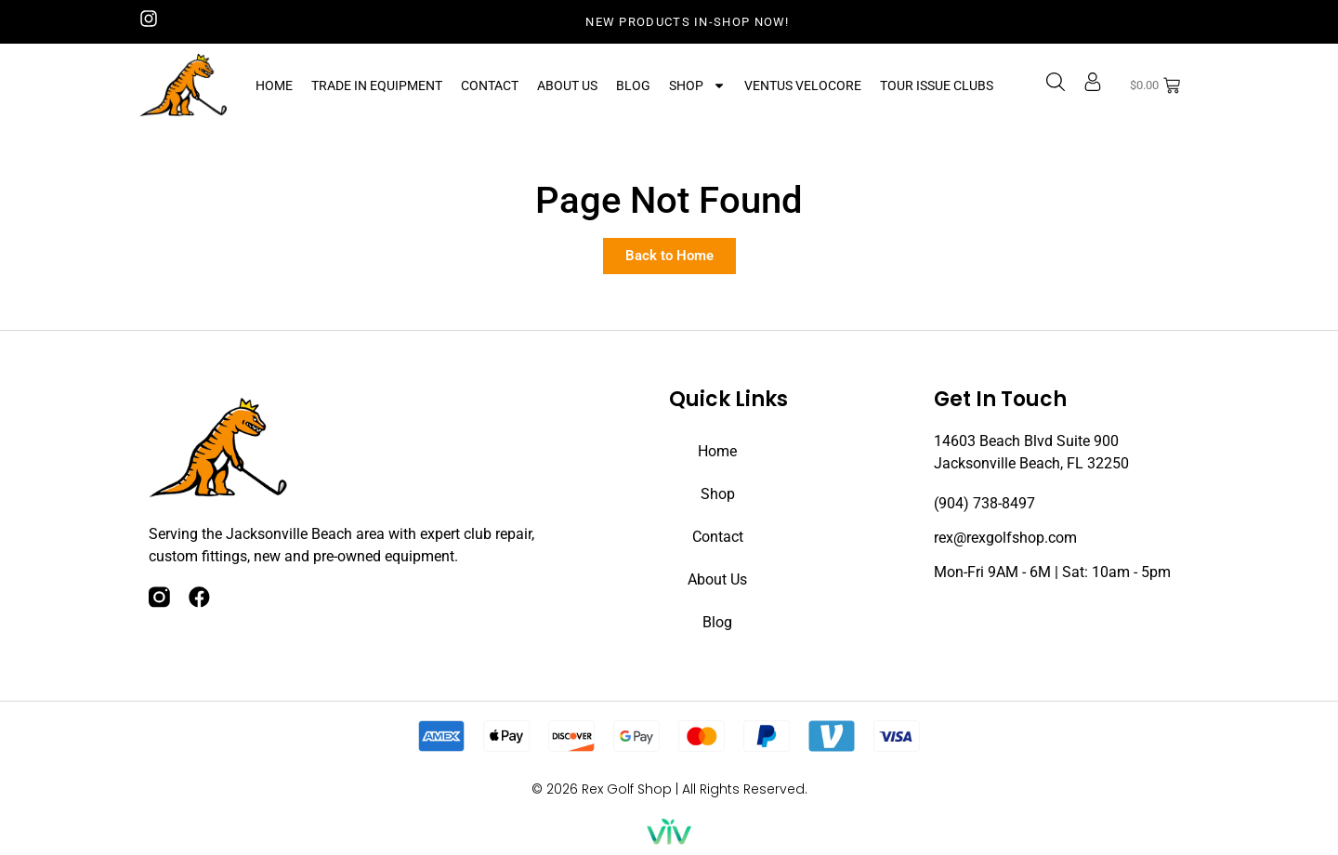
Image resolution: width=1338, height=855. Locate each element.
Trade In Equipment (376, 85)
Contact (489, 85)
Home (274, 85)
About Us (567, 85)
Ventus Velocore (802, 85)
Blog (633, 85)
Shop (697, 85)
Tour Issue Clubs (936, 85)
